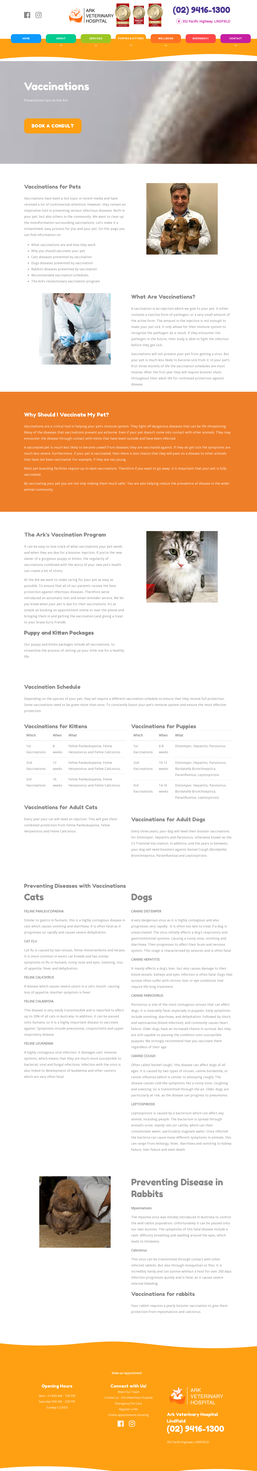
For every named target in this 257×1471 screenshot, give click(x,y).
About (61, 38)
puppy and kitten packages (52, 644)
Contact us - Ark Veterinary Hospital (128, 1398)
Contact (235, 38)
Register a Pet (128, 1409)
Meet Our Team (128, 1392)
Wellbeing (165, 38)
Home (26, 38)
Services (95, 38)
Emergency (201, 38)
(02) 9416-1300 (201, 10)
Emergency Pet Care (128, 1403)
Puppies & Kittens (130, 38)
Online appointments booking (128, 1415)
